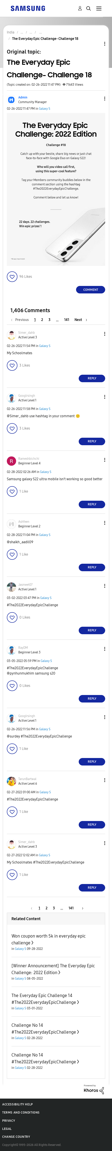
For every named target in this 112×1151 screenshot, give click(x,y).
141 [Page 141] (66, 320)
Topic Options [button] (97, 43)
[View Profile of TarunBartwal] (27, 779)
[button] (97, 98)
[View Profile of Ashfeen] (23, 522)
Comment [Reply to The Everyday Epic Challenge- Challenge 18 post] (90, 290)
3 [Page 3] (49, 320)
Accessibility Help (17, 1104)
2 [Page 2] (42, 320)
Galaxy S (44, 109)
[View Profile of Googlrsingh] (26, 396)
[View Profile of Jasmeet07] (25, 585)
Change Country (16, 1137)
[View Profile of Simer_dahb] (26, 333)
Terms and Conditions (21, 1112)
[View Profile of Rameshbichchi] (28, 459)
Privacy (8, 1121)
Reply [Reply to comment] (92, 378)
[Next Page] (81, 319)
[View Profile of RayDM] (23, 648)
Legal (7, 1129)
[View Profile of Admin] (22, 97)
